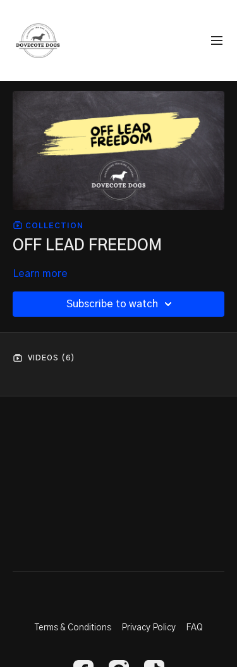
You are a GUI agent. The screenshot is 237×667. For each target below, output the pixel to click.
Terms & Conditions (73, 627)
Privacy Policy (148, 627)
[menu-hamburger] (216, 41)
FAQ (194, 627)
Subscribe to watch (121, 304)
